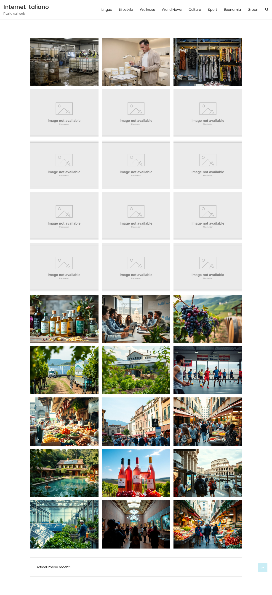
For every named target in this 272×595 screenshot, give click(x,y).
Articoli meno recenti (53, 567)
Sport (212, 9)
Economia (232, 9)
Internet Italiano (26, 7)
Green (253, 9)
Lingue (106, 9)
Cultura (195, 9)
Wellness (147, 9)
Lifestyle (126, 9)
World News (172, 9)
